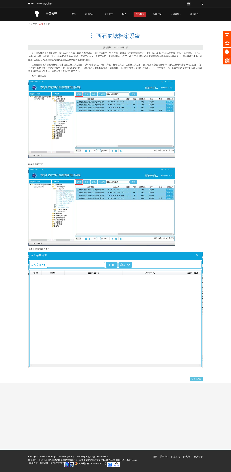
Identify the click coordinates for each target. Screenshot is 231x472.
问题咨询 (175, 456)
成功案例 (139, 14)
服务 (124, 14)
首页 (74, 14)
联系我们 (194, 14)
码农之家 (157, 14)
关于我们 (108, 14)
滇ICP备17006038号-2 (98, 456)
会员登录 (198, 456)
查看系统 (196, 379)
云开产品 (90, 14)
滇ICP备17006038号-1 (77, 456)
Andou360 (44, 456)
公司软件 (176, 14)
